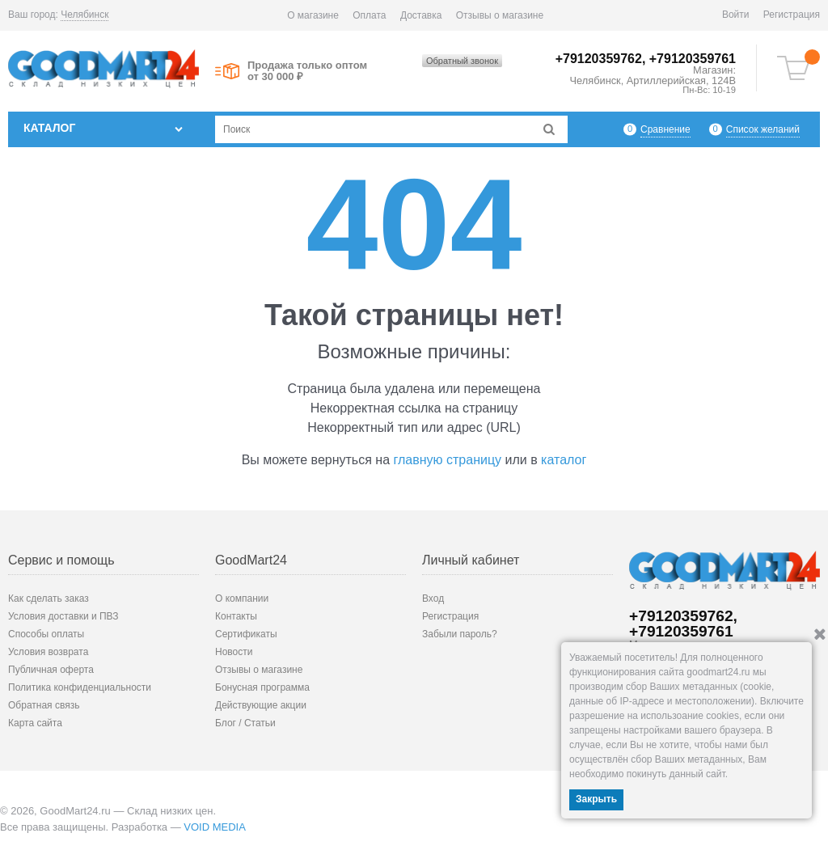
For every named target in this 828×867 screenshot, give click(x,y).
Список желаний (763, 129)
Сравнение (665, 129)
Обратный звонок (462, 61)
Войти (736, 14)
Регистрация (791, 14)
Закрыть (596, 799)
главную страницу (448, 460)
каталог (563, 460)
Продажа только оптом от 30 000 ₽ (307, 71)
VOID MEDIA (215, 827)
